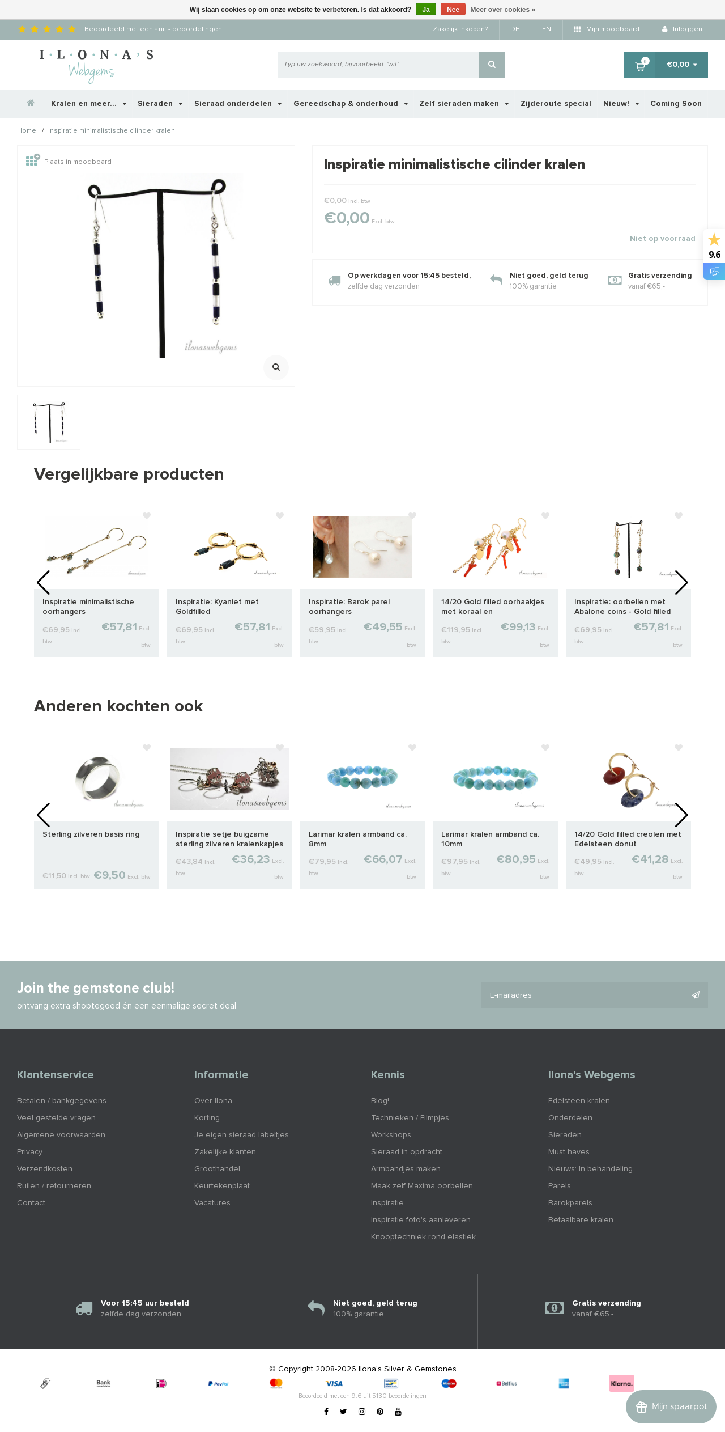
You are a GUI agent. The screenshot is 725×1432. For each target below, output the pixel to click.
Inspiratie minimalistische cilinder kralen (111, 131)
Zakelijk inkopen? (460, 29)
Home (26, 131)
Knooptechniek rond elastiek (423, 1237)
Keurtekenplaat (222, 1186)
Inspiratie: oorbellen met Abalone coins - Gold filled (622, 607)
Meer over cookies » (503, 10)
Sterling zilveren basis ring (90, 834)
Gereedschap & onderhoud (350, 104)
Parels (559, 1186)
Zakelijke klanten (225, 1152)
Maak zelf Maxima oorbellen (422, 1186)
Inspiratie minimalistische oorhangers (88, 607)
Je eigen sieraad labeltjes (241, 1135)
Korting (207, 1118)
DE (514, 29)
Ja (425, 10)
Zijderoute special (556, 104)
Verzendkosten (44, 1169)
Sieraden (160, 104)
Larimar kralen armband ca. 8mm (358, 839)
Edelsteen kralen (579, 1101)
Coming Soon (676, 104)
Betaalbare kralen (580, 1220)
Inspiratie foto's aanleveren (421, 1220)
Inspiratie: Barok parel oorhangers (349, 607)
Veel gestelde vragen (56, 1118)
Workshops (391, 1135)
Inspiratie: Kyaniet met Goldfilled (217, 607)
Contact (31, 1203)
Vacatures (212, 1203)
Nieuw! (621, 104)
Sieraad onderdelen (238, 104)
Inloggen (682, 29)
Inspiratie (387, 1203)
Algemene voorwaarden (61, 1135)
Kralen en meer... (88, 104)
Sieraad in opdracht (406, 1152)
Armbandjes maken (406, 1169)
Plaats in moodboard (69, 162)
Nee (453, 10)
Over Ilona (213, 1101)
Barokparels (570, 1203)
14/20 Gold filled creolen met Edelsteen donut (627, 839)
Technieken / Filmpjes (410, 1118)
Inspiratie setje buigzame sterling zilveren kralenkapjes (229, 839)
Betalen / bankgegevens (61, 1101)
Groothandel (217, 1169)
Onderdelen (570, 1118)
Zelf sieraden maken (464, 104)
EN (546, 29)
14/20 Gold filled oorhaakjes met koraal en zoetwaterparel (492, 607)
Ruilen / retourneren (54, 1186)
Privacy (29, 1152)
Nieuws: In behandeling (590, 1169)
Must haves (569, 1152)
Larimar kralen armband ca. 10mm (490, 839)
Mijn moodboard (606, 29)
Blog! (380, 1101)
